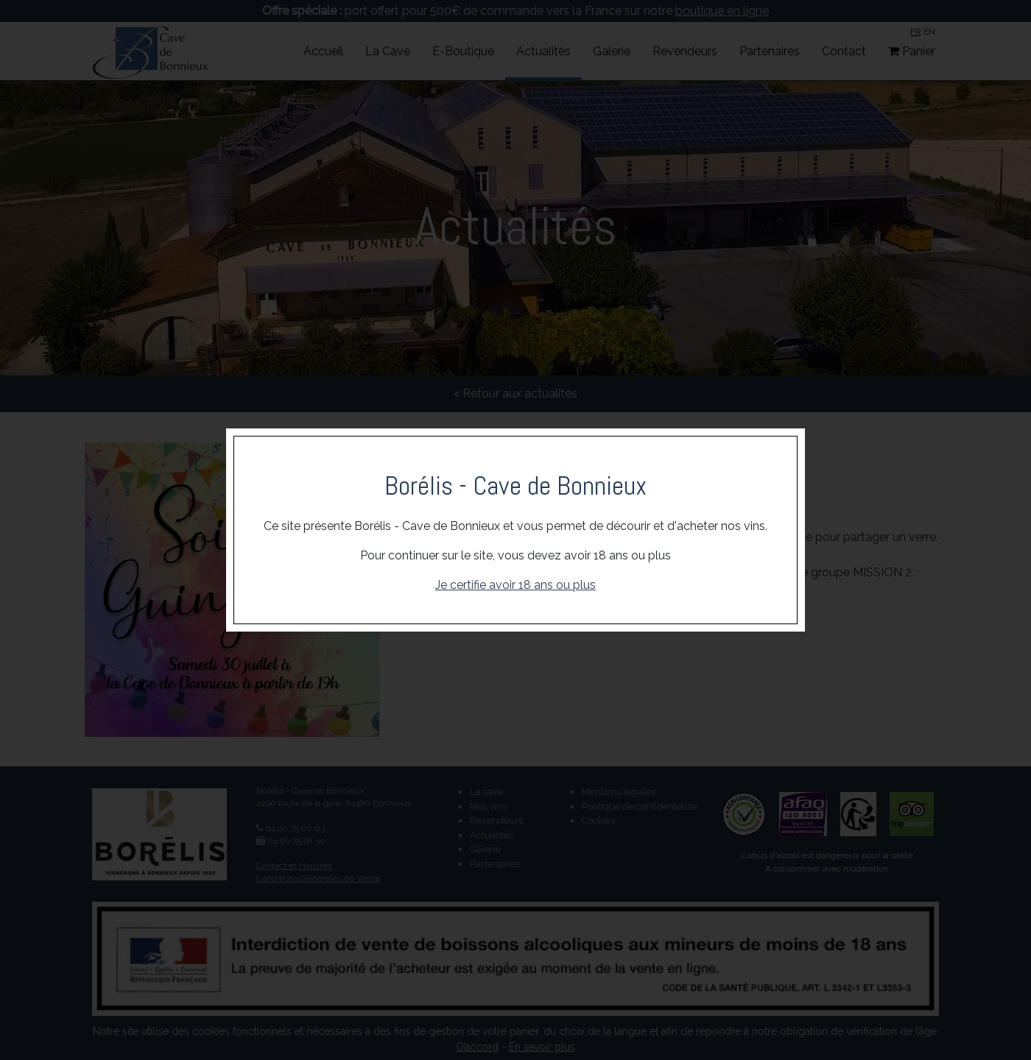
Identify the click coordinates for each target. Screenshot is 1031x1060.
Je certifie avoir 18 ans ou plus (515, 585)
